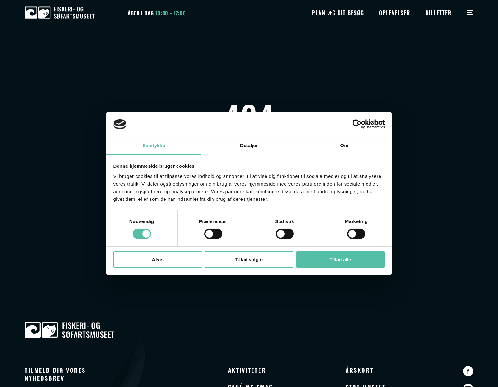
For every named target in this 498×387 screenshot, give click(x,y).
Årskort (360, 370)
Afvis (158, 259)
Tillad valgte (249, 259)
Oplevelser (394, 12)
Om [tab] (344, 145)
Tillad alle (340, 259)
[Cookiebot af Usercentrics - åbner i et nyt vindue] (357, 124)
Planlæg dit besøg (338, 12)
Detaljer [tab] (249, 145)
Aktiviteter (247, 370)
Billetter (438, 12)
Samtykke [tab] (154, 145)
